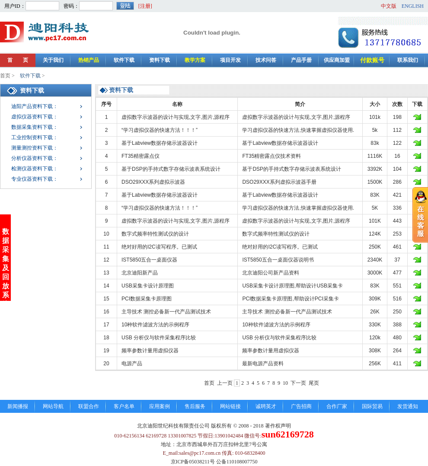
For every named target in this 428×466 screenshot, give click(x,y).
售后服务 (195, 406)
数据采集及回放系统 (5, 261)
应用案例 (159, 406)
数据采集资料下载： (34, 127)
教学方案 (195, 60)
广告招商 (301, 406)
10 (285, 383)
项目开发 (230, 60)
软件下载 (124, 60)
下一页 (298, 383)
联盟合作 (88, 406)
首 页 (17, 60)
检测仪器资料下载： (34, 169)
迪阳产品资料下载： (34, 106)
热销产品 (88, 60)
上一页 (225, 383)
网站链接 (230, 406)
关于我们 (53, 60)
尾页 (314, 383)
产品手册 (301, 60)
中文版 (388, 6)
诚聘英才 (266, 406)
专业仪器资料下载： (34, 179)
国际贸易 (372, 406)
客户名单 (124, 406)
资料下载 (159, 60)
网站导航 (53, 406)
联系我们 (407, 60)
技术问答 (266, 60)
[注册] (145, 6)
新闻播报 (17, 406)
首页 (5, 76)
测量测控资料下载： (34, 148)
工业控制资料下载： (34, 137)
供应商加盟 (337, 60)
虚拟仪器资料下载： (34, 117)
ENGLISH (413, 6)
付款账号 (372, 60)
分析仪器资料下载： (34, 158)
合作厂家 (336, 406)
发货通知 (407, 406)
